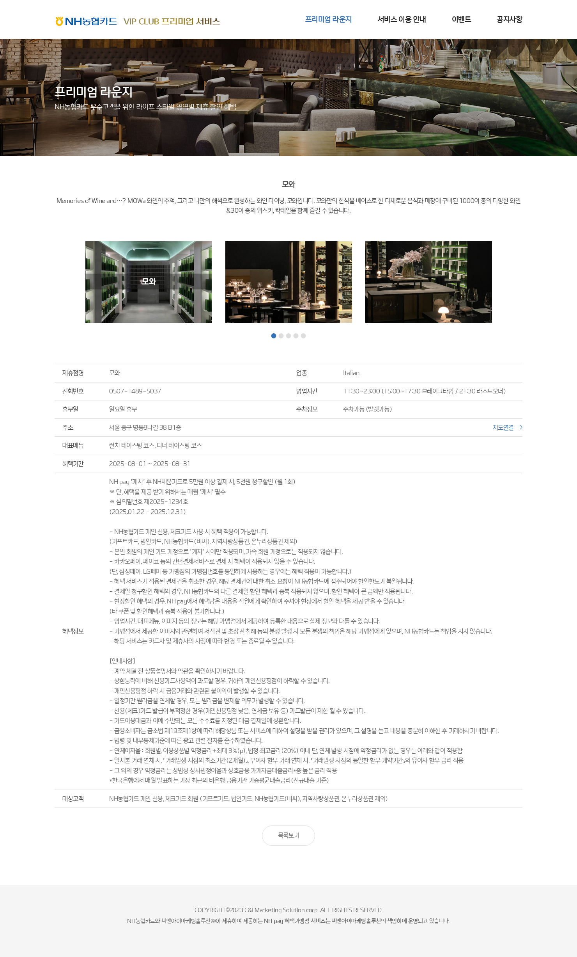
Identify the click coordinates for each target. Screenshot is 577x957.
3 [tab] (288, 335)
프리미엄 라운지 (328, 19)
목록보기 (288, 835)
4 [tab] (296, 335)
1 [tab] (273, 335)
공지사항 (509, 19)
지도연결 (503, 427)
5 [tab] (303, 335)
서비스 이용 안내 (402, 19)
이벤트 (461, 19)
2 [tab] (281, 335)
